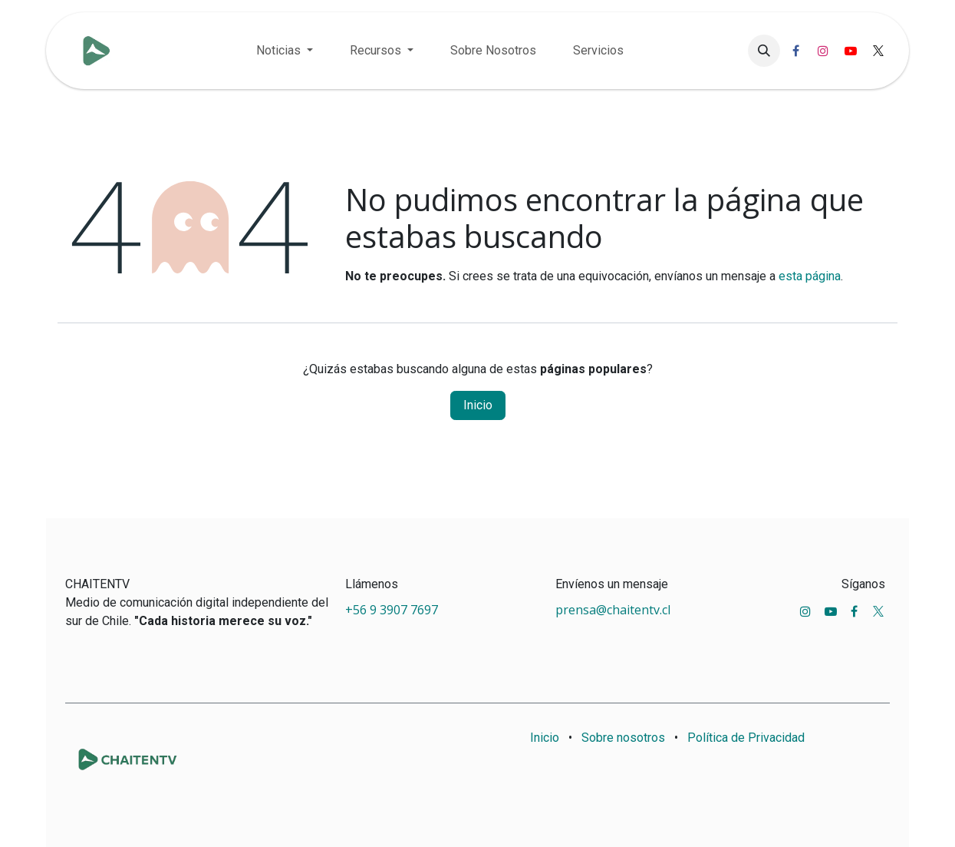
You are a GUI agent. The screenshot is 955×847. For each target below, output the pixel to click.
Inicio (477, 405)
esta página (810, 276)
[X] (878, 50)
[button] (764, 51)
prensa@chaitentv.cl (612, 609)
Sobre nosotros (623, 737)
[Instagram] (823, 50)
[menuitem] (284, 50)
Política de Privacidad (746, 737)
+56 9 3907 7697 (393, 609)
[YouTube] (850, 50)
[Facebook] (795, 50)
